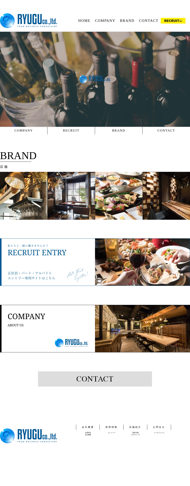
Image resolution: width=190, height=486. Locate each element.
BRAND (127, 21)
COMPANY (105, 21)
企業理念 (88, 433)
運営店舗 (135, 433)
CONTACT (148, 21)
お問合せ (159, 427)
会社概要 (88, 427)
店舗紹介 (135, 427)
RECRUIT (71, 130)
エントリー (112, 433)
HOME (84, 21)
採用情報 (111, 427)
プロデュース (135, 435)
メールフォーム (159, 433)
